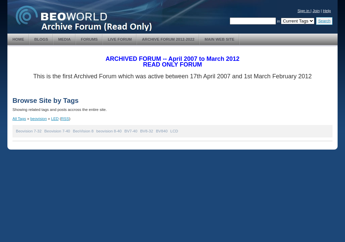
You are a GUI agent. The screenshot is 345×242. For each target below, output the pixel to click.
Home (18, 39)
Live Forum (120, 39)
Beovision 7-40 (57, 131)
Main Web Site (219, 39)
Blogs (41, 39)
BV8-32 (146, 131)
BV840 (162, 131)
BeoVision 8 (83, 131)
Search (324, 21)
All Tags (19, 119)
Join (316, 11)
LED (55, 119)
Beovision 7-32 (28, 131)
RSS (65, 119)
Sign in (304, 11)
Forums (89, 39)
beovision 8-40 (109, 131)
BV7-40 (130, 131)
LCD (174, 131)
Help (327, 11)
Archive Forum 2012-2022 (168, 39)
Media (64, 39)
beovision (38, 119)
